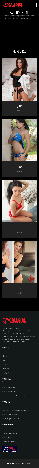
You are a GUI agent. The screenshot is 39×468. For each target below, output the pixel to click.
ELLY (19, 289)
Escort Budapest (8, 442)
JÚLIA (19, 106)
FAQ (4, 360)
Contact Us (6, 373)
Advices (5, 365)
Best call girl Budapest (10, 419)
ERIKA (19, 167)
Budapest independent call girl (13, 396)
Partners (5, 369)
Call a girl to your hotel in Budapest (15, 410)
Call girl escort (7, 437)
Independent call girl (9, 433)
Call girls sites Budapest (11, 415)
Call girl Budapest (8, 387)
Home (4, 356)
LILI (19, 228)
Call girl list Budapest (10, 392)
